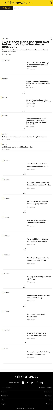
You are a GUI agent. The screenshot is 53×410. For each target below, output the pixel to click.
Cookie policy (48, 392)
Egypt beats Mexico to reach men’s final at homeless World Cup (38, 83)
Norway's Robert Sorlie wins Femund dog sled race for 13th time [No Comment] (39, 184)
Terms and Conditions (45, 388)
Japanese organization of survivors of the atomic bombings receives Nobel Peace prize (36, 121)
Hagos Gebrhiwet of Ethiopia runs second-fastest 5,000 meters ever (38, 64)
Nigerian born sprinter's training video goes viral (36, 334)
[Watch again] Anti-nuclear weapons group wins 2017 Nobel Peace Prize (37, 203)
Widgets (3, 404)
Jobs (2, 400)
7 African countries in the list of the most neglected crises (24, 137)
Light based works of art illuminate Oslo (17, 147)
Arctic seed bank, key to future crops (36, 315)
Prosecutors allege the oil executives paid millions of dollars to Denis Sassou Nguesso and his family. (25, 50)
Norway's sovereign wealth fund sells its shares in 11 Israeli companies (38, 102)
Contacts (3, 392)
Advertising (48, 396)
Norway (5, 39)
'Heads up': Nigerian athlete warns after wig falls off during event (38, 259)
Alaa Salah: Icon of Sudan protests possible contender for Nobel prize (38, 165)
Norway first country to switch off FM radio (39, 278)
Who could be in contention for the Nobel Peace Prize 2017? (38, 240)
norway (6, 8)
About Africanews (6, 388)
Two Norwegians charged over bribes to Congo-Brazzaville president (25, 44)
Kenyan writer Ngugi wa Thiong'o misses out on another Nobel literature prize (38, 221)
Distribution (4, 396)
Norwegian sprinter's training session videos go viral (38, 353)
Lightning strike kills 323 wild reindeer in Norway (38, 297)
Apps (50, 400)
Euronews (49, 404)
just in (16, 8)
